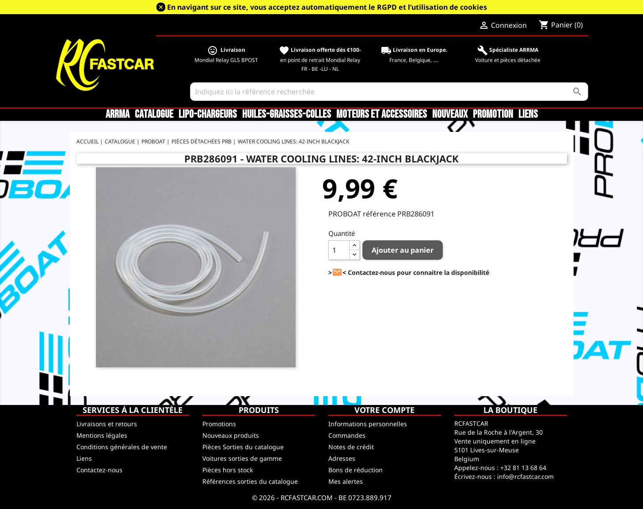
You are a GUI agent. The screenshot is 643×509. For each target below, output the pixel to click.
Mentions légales (101, 435)
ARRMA (117, 114)
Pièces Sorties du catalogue (243, 447)
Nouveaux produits (230, 435)
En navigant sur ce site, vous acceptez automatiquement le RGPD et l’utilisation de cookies (327, 7)
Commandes (346, 435)
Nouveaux (450, 114)
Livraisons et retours (106, 424)
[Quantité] (339, 250)
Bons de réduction (355, 470)
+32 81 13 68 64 (523, 467)
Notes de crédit (351, 447)
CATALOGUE (154, 114)
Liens (528, 114)
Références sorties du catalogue (250, 481)
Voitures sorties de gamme (242, 458)
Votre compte (384, 410)
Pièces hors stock (227, 470)
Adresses (341, 458)
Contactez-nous (99, 470)
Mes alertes (345, 481)
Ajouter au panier (403, 250)
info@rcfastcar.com (525, 476)
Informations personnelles (367, 424)
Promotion (493, 114)
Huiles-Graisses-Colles (286, 114)
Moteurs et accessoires (381, 114)
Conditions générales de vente (121, 447)
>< (337, 272)
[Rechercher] (389, 91)
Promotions (219, 424)
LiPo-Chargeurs (208, 114)
